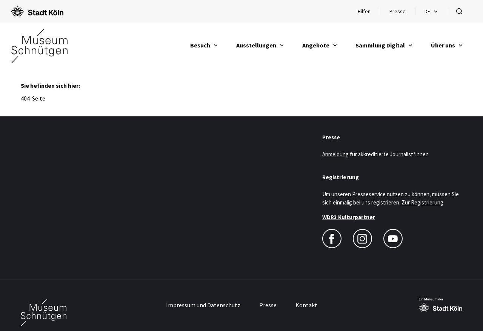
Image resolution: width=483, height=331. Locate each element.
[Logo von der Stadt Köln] (37, 11)
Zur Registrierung (422, 202)
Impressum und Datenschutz (203, 305)
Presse (397, 11)
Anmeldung (335, 154)
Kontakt (306, 305)
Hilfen (368, 13)
